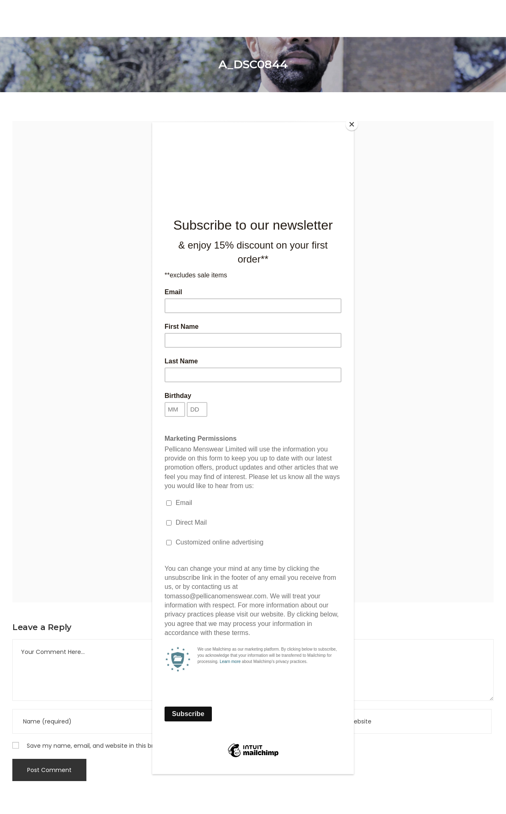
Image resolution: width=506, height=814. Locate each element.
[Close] (352, 124)
